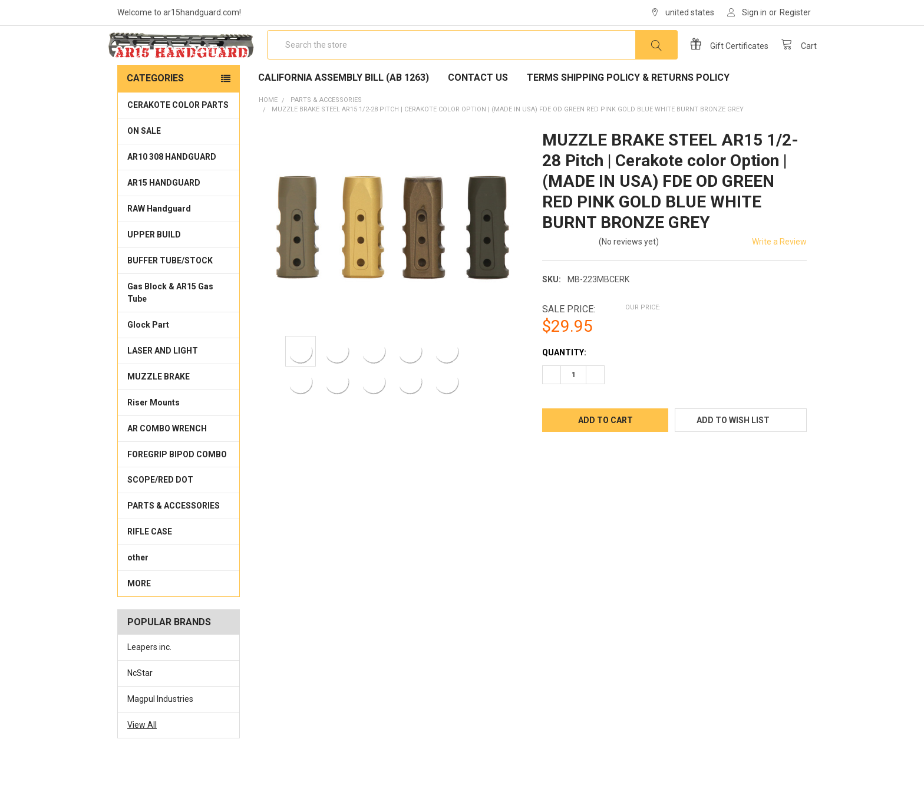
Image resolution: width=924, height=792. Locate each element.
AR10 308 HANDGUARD (171, 185)
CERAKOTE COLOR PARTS (178, 133)
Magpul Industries (160, 727)
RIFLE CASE (149, 560)
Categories (155, 107)
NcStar (140, 702)
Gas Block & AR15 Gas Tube (170, 321)
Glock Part (148, 353)
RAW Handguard (159, 237)
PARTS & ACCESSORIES (173, 534)
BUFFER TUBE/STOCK (170, 289)
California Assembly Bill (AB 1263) (343, 106)
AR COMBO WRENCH (167, 457)
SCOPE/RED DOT (160, 508)
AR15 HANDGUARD (163, 211)
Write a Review (779, 270)
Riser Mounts (153, 431)
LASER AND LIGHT (162, 379)
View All (142, 753)
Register (795, 12)
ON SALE (144, 159)
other (137, 586)
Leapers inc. (149, 676)
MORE (139, 612)
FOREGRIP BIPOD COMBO (177, 482)
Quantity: (564, 381)
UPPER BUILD (154, 263)
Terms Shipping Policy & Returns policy (628, 106)
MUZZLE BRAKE (158, 405)
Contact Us (478, 106)
